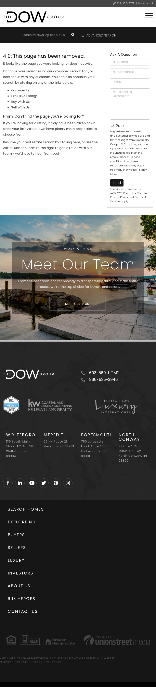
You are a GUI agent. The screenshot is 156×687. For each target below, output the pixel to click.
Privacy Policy (119, 197)
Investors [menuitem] (20, 573)
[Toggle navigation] (149, 14)
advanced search (67, 71)
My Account (145, 3)
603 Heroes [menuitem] (21, 598)
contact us (11, 77)
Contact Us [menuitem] (23, 611)
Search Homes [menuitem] (26, 509)
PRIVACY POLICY (52, 662)
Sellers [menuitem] (17, 547)
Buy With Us (20, 101)
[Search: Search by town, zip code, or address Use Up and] (43, 35)
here (76, 142)
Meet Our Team (77, 304)
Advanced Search (101, 35)
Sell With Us (20, 107)
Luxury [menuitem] (16, 560)
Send (117, 182)
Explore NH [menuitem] (22, 522)
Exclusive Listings (24, 96)
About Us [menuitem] (19, 586)
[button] (73, 35)
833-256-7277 (125, 3)
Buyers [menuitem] (16, 535)
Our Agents (20, 90)
